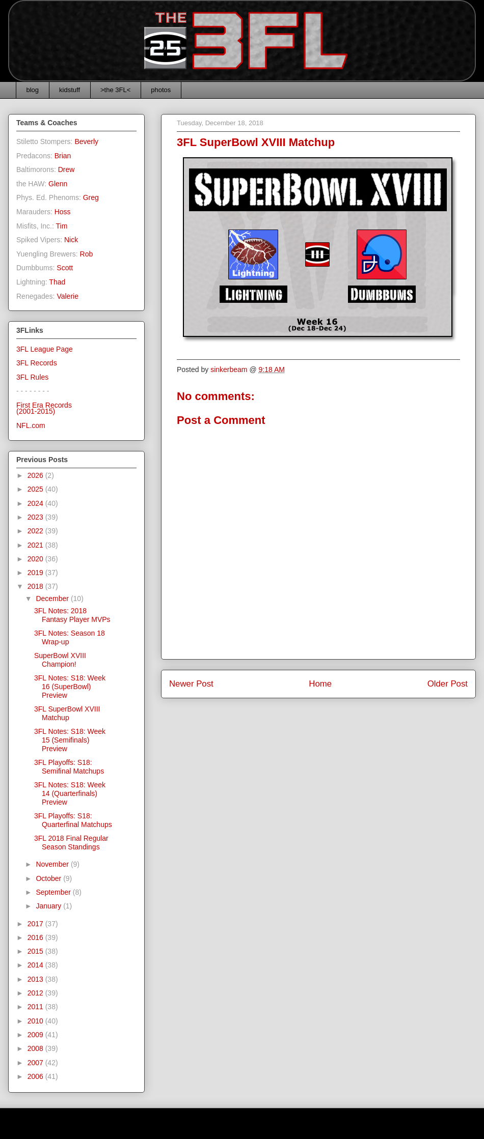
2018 (36, 586)
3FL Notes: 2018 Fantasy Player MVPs (72, 615)
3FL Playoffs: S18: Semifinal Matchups (69, 766)
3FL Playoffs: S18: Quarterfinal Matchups (73, 820)
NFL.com (30, 425)
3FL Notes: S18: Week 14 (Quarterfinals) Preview (69, 793)
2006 (36, 1076)
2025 (36, 489)
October (49, 878)
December (53, 598)
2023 (36, 517)
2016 (36, 937)
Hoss (63, 212)
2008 (36, 1048)
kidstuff (69, 90)
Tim (62, 226)
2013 (36, 979)
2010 (36, 1021)
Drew (66, 169)
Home (320, 684)
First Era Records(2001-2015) (44, 408)
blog (32, 90)
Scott (65, 268)
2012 (36, 993)
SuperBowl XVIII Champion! (60, 659)
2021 (36, 545)
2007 (36, 1063)
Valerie (67, 296)
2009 (36, 1035)
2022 (36, 531)
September (54, 892)
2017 (36, 924)
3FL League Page (44, 349)
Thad (57, 282)
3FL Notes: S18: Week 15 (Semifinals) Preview (69, 740)
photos (161, 90)
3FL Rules (32, 377)
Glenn (57, 184)
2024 (36, 503)
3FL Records (36, 363)
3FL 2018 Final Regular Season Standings (71, 842)
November (53, 864)
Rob (86, 254)
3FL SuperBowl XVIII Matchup (67, 713)
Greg (91, 197)
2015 (36, 951)
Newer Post (191, 684)
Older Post (447, 684)
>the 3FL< (115, 90)
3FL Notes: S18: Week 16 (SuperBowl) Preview (69, 686)
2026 (36, 475)
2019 (36, 572)
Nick (71, 240)
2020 (36, 559)
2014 (36, 965)
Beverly (86, 141)
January (49, 906)
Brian (63, 156)
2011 (36, 1007)
